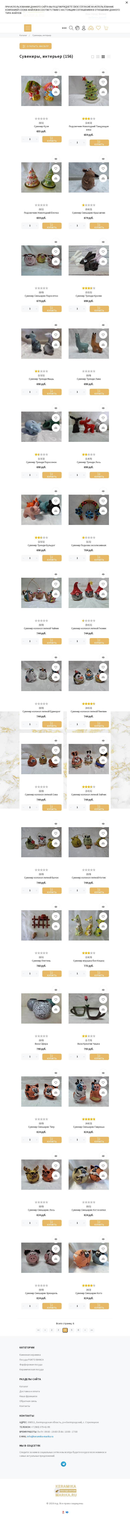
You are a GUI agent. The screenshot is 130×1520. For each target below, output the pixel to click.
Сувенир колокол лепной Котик (89, 877)
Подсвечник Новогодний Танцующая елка (89, 128)
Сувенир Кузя (41, 126)
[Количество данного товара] (30, 139)
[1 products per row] (92, 56)
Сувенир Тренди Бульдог (41, 545)
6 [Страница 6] (78, 1330)
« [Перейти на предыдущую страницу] (45, 1330)
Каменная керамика (30, 1355)
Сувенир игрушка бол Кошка (88, 961)
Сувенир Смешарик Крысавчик (88, 213)
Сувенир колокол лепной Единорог (41, 711)
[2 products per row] (98, 56)
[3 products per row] (103, 56)
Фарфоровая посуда (30, 1364)
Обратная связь (28, 1401)
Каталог (23, 1386)
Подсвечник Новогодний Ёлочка (41, 213)
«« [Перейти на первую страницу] (38, 1330)
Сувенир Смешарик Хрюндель (41, 1293)
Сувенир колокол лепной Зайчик (88, 794)
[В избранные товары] (56, 82)
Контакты (24, 1406)
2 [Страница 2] (51, 1330)
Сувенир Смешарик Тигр (41, 1127)
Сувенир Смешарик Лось (41, 1210)
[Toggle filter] (35, 46)
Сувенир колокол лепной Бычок (41, 877)
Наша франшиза (28, 1396)
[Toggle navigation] (27, 28)
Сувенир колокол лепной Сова (41, 794)
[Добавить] (56, 92)
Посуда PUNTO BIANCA (31, 1360)
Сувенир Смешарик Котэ (88, 1293)
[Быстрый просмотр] (56, 72)
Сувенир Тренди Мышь (41, 379)
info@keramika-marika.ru (40, 1436)
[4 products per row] (109, 56)
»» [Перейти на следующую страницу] (92, 1330)
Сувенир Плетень (41, 961)
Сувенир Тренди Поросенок (41, 462)
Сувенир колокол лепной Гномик (88, 628)
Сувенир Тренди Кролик (89, 296)
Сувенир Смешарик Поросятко (41, 296)
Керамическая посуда (31, 1369)
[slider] (41, 118)
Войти (83, 28)
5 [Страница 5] (71, 1330)
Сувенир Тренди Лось (89, 462)
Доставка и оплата (29, 1391)
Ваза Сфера (41, 1044)
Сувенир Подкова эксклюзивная (88, 545)
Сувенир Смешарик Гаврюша (88, 1127)
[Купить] (52, 139)
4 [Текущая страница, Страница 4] (65, 1330)
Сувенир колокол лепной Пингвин (89, 711)
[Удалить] (23, 139)
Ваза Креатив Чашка (89, 1044)
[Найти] (71, 28)
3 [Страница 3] (58, 1330)
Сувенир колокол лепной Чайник (41, 628)
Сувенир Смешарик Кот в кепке (89, 1210)
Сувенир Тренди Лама (89, 379)
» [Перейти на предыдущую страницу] (85, 1330)
